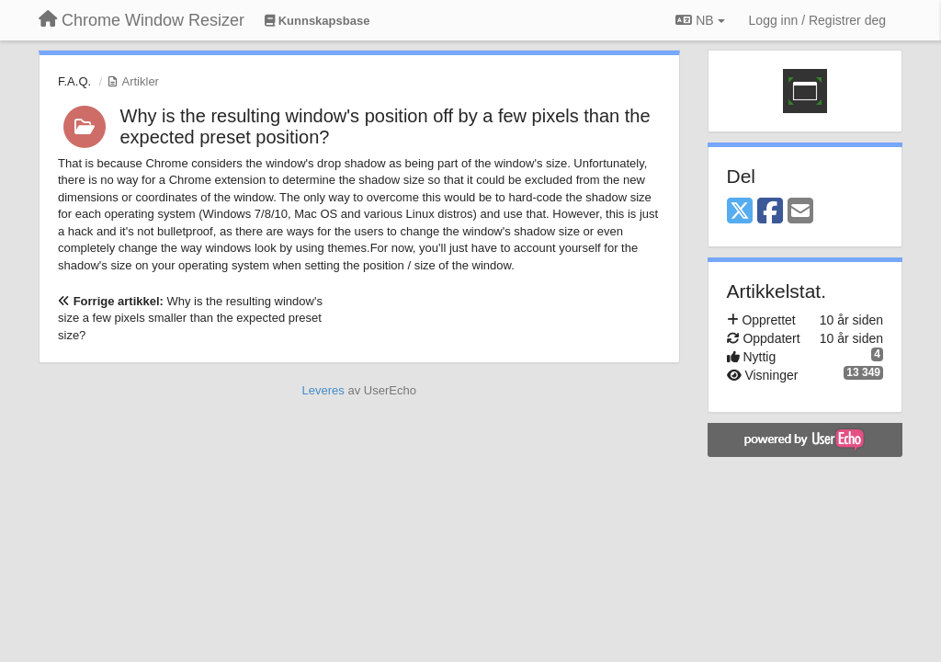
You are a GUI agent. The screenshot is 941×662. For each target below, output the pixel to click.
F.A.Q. (74, 81)
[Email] (800, 212)
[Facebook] (770, 212)
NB (699, 20)
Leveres (323, 390)
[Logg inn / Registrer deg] (817, 20)
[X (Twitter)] (740, 212)
